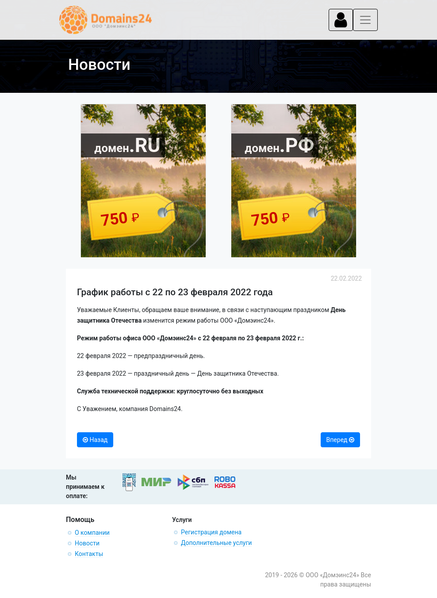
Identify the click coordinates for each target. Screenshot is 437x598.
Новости (87, 543)
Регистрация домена (211, 532)
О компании (92, 532)
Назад (95, 439)
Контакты (89, 553)
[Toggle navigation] (341, 20)
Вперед (340, 439)
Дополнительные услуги (216, 542)
